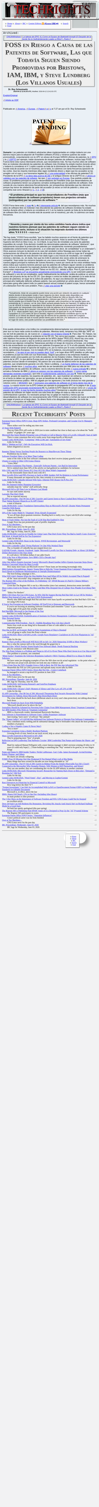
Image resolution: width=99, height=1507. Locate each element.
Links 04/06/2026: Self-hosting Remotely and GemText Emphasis (29, 685)
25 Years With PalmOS (11, 428)
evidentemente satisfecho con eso (58, 374)
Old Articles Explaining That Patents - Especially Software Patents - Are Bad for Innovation (39, 466)
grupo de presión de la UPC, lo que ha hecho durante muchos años (49, 389)
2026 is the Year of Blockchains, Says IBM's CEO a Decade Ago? (29, 558)
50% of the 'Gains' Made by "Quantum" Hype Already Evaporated (29, 513)
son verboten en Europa (58, 179)
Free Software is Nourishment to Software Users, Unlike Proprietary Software (34, 715)
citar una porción (52, 286)
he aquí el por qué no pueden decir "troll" (35, 353)
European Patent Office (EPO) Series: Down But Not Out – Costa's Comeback (34, 670)
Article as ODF (12, 101)
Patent (41, 109)
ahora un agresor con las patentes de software (51, 372)
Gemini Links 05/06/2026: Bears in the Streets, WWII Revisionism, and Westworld (36, 541)
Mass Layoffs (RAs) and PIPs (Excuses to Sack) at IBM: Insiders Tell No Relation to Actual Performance (45, 476)
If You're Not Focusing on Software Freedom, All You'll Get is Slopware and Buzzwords (38, 605)
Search (66, 23)
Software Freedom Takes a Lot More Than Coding (22, 457)
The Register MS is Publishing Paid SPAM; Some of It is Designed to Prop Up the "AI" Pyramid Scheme (45, 811)
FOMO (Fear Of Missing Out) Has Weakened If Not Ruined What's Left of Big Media (37, 760)
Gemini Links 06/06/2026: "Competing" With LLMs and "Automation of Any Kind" (36, 440)
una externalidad (57, 174)
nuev (29, 206)
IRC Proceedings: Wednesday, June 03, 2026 (20, 825)
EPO (94, 158)
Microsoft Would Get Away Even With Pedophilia (22, 703)
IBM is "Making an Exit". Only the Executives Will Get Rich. (27, 445)
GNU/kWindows (14, 37)
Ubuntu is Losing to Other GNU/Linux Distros (21, 461)
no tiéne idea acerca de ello (38, 176)
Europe (32, 109)
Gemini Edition (34, 23)
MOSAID (23, 384)
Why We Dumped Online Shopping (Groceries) (21, 485)
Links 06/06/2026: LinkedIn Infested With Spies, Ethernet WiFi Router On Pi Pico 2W (37, 480)
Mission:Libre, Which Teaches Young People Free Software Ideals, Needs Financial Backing (40, 647)
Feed (9, 26)
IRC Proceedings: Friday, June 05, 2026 (18, 530)
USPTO (12, 160)
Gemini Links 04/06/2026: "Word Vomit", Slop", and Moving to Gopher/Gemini (35, 778)
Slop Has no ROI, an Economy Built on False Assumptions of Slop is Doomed (34, 631)
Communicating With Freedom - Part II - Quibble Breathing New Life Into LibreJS (36, 623)
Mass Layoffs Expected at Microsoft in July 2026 (22, 736)
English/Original (10, 96)
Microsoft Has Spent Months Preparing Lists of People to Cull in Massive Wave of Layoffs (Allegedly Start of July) (49, 435)
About (17, 23)
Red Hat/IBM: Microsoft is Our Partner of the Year (23, 612)
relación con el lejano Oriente (56, 334)
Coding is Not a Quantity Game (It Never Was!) (21, 727)
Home (9, 23)
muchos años (31, 367)
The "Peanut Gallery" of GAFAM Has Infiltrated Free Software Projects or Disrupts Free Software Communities (48, 720)
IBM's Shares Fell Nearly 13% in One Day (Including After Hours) (29, 795)
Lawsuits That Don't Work (13, 495)
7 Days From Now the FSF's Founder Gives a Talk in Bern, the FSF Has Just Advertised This (40, 666)
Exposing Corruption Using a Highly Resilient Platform (25, 732)
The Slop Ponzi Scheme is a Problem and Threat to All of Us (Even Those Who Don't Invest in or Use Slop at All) (48, 652)
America (21, 109)
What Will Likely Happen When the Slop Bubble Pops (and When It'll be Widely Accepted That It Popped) (46, 577)
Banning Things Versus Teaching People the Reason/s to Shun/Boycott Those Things (36, 452)
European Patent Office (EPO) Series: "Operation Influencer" (27, 816)
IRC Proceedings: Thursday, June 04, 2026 (19, 680)
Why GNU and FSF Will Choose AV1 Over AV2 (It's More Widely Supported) (34, 471)
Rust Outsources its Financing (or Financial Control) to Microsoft (29, 783)
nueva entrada (79, 369)
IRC (24, 23)
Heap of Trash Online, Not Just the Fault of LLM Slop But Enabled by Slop (33, 520)
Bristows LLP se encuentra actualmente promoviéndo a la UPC (42, 272)
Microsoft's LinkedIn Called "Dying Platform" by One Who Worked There (32, 546)
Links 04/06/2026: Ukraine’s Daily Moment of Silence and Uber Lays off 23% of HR (37, 689)
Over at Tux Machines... (12, 525)
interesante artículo (49, 206)
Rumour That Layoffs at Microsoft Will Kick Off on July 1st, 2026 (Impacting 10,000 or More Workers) (44, 642)
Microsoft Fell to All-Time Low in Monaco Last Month (24, 490)
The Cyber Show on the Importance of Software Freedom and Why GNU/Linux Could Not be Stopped (44, 800)
